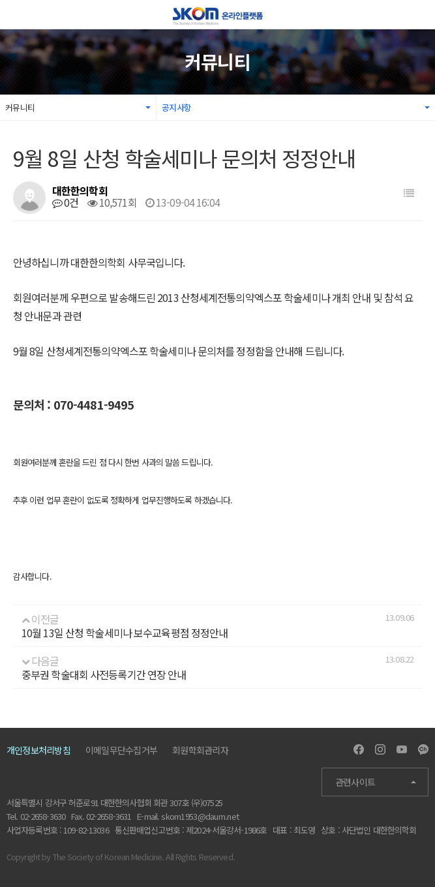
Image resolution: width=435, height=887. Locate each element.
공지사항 (176, 107)
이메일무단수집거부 (121, 750)
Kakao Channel (423, 749)
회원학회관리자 (200, 750)
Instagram (380, 749)
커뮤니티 (20, 107)
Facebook (358, 749)
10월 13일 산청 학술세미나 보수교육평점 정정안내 (125, 632)
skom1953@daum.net (200, 816)
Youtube (402, 749)
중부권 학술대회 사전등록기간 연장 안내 (104, 674)
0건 (65, 202)
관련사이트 (355, 782)
